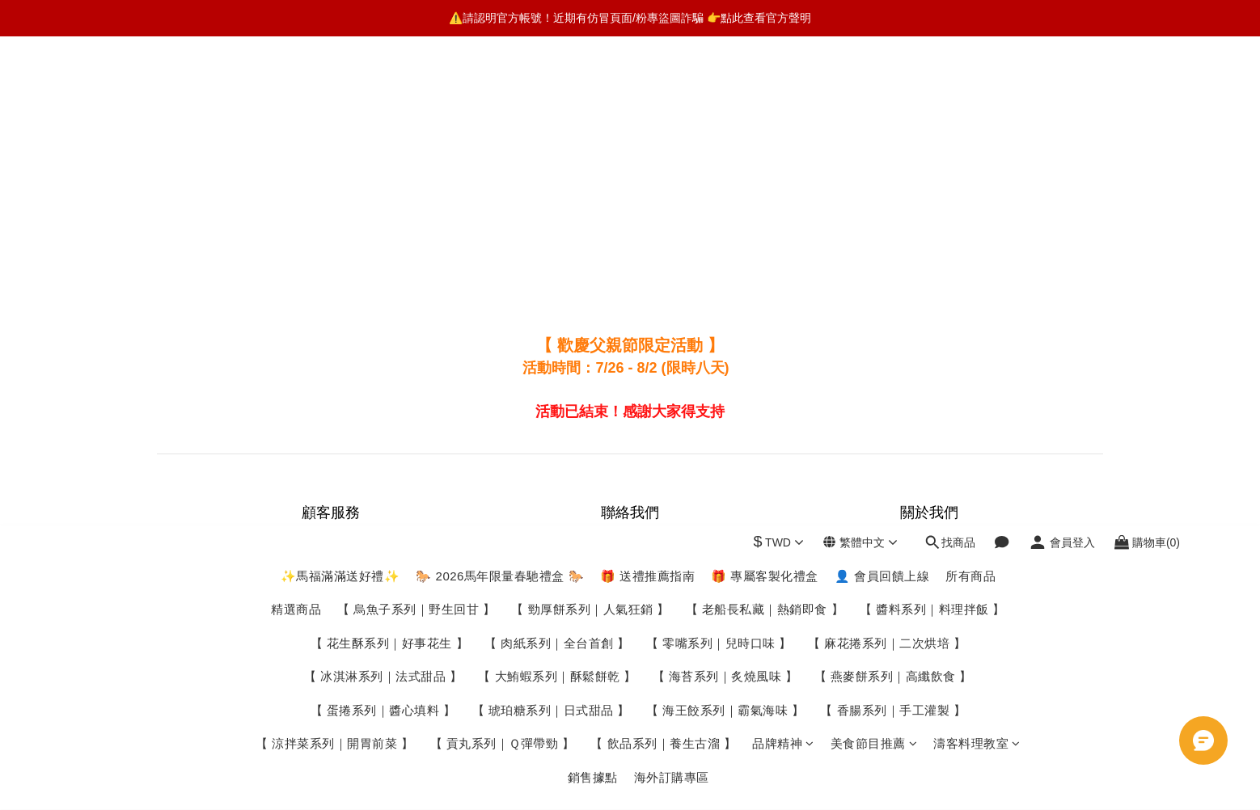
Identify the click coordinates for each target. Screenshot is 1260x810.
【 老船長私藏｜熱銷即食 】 (765, 120)
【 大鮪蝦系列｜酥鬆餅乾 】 (557, 187)
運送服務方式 (331, 557)
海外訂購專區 (671, 288)
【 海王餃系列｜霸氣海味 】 (725, 221)
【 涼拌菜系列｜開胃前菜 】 (334, 254)
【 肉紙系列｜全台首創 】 (557, 154)
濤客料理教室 (977, 254)
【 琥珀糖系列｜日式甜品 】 (551, 221)
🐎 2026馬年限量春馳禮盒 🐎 (500, 87)
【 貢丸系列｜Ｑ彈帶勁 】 (502, 254)
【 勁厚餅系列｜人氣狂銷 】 (590, 120)
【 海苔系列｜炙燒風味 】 (725, 187)
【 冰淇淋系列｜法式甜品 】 (383, 187)
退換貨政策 (330, 597)
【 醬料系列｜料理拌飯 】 (932, 120)
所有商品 (970, 87)
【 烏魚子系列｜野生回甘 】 (416, 120)
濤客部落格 (929, 557)
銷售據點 (593, 288)
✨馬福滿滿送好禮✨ (340, 87)
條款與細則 (330, 637)
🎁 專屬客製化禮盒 (764, 87)
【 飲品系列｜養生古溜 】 (663, 254)
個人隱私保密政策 (330, 617)
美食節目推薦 (874, 254)
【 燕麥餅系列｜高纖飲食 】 (893, 187)
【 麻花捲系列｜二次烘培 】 (887, 154)
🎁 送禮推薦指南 (647, 87)
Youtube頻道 (930, 577)
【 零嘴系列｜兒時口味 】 (719, 154)
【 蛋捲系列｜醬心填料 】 (383, 221)
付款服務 (330, 577)
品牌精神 (783, 254)
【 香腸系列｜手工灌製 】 (893, 221)
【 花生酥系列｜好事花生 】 (389, 154)
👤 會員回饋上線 (882, 87)
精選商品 (296, 120)
